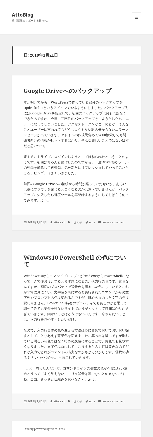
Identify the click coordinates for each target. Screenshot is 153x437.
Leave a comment (113, 222)
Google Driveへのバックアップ (68, 91)
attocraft (59, 222)
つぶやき (77, 222)
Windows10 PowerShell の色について (75, 260)
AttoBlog (22, 14)
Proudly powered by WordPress (44, 429)
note (92, 222)
